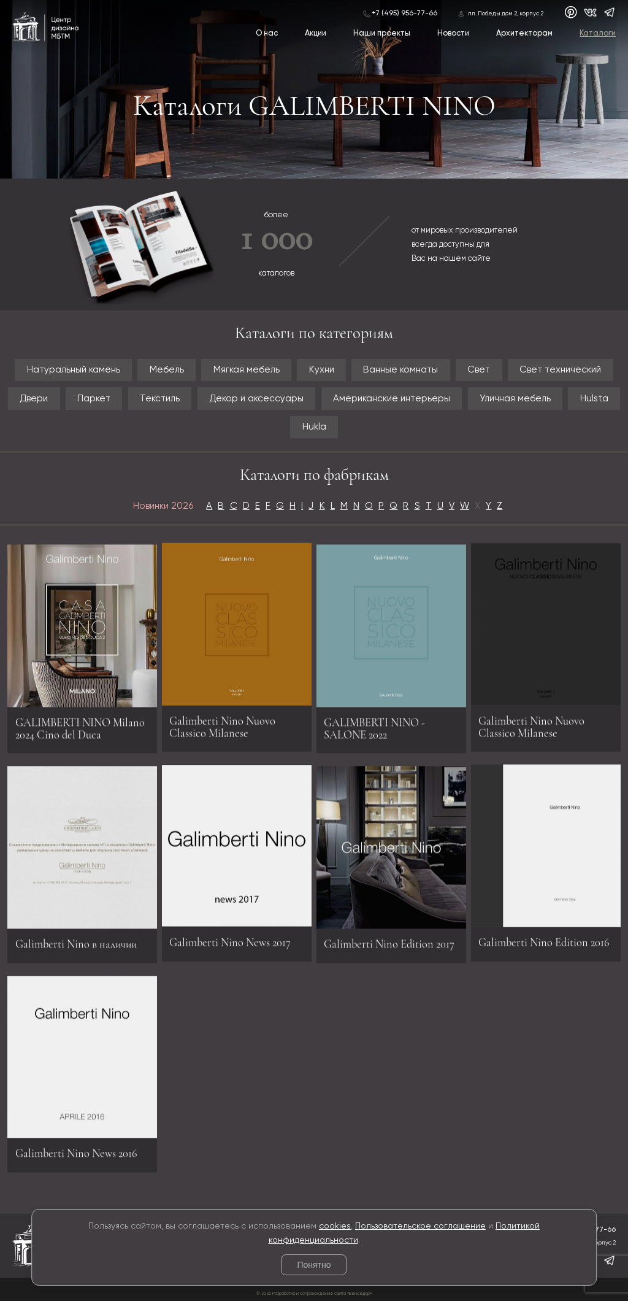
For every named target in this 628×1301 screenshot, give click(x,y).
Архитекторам (524, 33)
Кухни (321, 369)
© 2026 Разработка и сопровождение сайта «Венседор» (314, 1293)
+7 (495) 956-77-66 (404, 13)
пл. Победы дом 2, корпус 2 (505, 14)
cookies (335, 1226)
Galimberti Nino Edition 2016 (544, 936)
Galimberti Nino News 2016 (76, 1158)
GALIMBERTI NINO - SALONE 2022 (374, 734)
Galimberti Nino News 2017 (230, 936)
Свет (478, 369)
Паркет (93, 398)
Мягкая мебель (246, 369)
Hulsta (594, 398)
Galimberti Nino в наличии (76, 949)
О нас (267, 33)
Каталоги (598, 33)
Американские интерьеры (391, 398)
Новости (453, 33)
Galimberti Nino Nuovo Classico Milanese (222, 721)
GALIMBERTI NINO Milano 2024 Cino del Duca (80, 734)
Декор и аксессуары (256, 398)
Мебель (167, 369)
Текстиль (160, 398)
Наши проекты (381, 33)
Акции (315, 33)
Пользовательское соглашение (420, 1226)
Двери (34, 398)
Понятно (314, 1265)
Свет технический (560, 369)
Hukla (314, 426)
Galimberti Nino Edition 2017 (389, 949)
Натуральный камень (73, 369)
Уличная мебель (515, 398)
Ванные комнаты (400, 369)
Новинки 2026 (163, 506)
